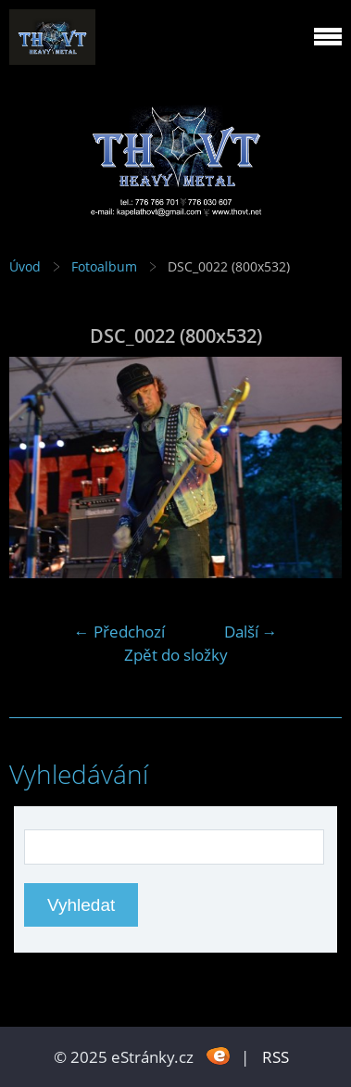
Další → (251, 631)
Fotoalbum (104, 266)
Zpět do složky (176, 654)
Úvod (25, 266)
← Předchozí (119, 631)
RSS (275, 1057)
